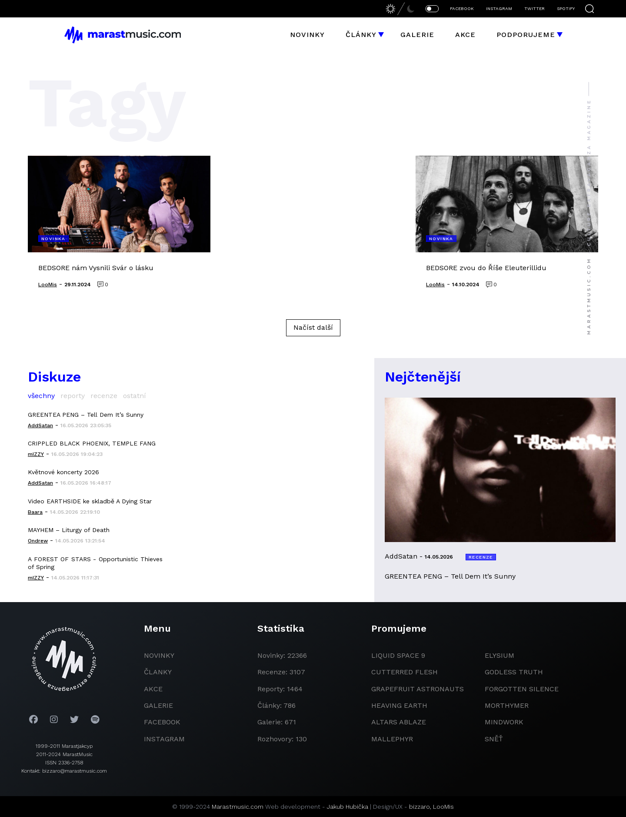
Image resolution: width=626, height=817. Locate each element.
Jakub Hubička (347, 806)
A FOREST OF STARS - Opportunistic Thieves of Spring (95, 563)
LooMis (443, 806)
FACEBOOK (462, 8)
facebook (162, 722)
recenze (103, 396)
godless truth (514, 672)
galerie (158, 705)
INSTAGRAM (499, 8)
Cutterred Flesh (404, 672)
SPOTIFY (566, 8)
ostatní (134, 396)
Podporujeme (525, 34)
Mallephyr (392, 739)
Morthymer (507, 705)
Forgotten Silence (522, 689)
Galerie (417, 34)
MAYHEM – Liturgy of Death (69, 529)
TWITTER (534, 8)
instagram (164, 739)
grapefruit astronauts (417, 689)
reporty (72, 396)
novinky (159, 655)
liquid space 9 (398, 655)
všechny (41, 396)
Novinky (307, 34)
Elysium (499, 655)
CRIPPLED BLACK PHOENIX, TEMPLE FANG (92, 443)
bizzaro (419, 806)
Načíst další (313, 327)
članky (158, 672)
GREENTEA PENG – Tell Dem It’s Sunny (85, 414)
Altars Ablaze (398, 722)
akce (153, 689)
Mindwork (504, 722)
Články (361, 34)
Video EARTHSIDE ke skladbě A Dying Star (90, 501)
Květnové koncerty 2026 (63, 472)
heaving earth (399, 705)
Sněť (494, 739)
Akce (465, 34)
